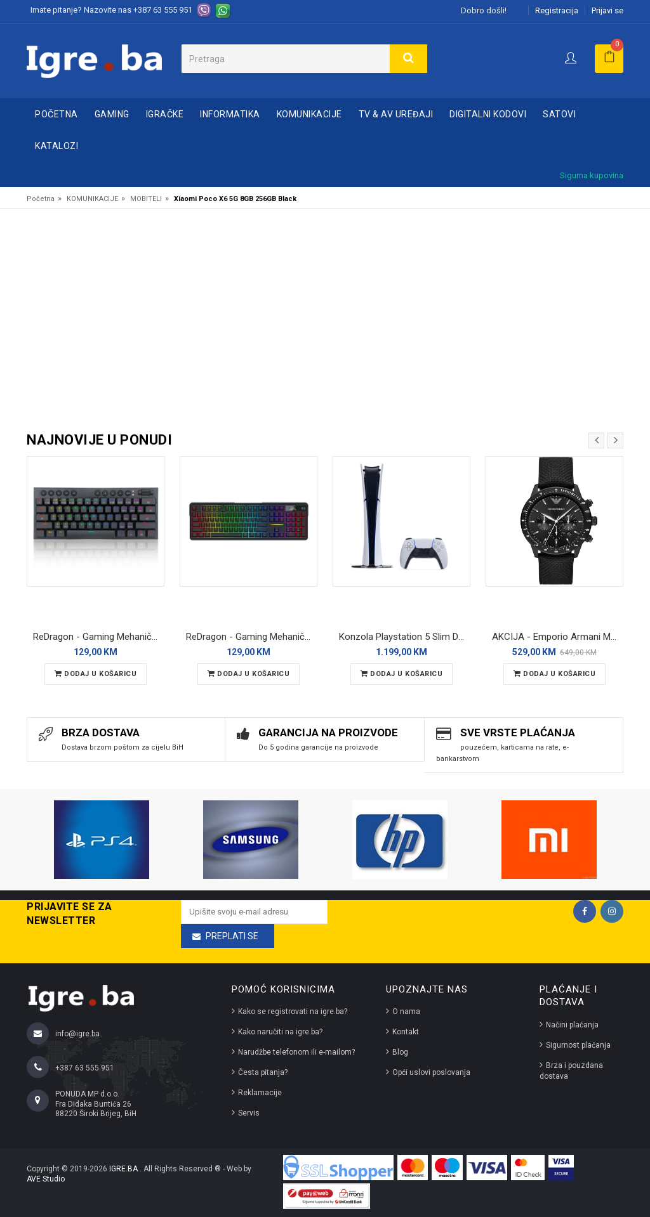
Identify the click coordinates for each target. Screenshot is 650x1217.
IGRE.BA (124, 1168)
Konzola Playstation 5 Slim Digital (404, 636)
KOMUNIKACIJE (309, 114)
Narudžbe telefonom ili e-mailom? (296, 1052)
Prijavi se (607, 10)
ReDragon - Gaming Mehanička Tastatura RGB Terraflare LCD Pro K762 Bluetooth (251, 636)
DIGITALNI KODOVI (487, 114)
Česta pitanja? (263, 1072)
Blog (400, 1052)
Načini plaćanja (572, 1024)
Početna (56, 114)
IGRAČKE (165, 114)
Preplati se (232, 936)
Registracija (556, 10)
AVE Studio (46, 1179)
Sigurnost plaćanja (578, 1045)
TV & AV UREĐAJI (396, 114)
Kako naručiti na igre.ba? (280, 1031)
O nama (406, 1011)
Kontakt (405, 1031)
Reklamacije (260, 1092)
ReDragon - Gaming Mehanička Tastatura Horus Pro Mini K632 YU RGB (98, 636)
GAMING (112, 114)
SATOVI (559, 114)
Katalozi (56, 146)
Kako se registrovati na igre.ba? (292, 1011)
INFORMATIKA (230, 114)
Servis (249, 1113)
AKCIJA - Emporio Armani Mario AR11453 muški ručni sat (557, 636)
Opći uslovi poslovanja (431, 1072)
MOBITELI (146, 199)
